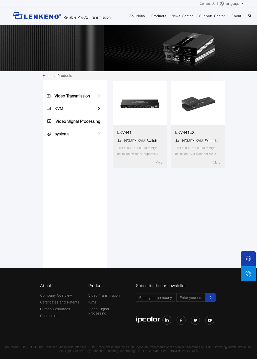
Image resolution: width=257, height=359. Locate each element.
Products (158, 16)
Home (47, 75)
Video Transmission (72, 95)
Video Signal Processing (77, 121)
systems (62, 133)
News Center (182, 16)
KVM (58, 108)
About (236, 16)
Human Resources (55, 309)
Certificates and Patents (59, 302)
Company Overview (56, 295)
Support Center (212, 16)
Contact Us (207, 4)
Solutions (137, 16)
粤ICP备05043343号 (184, 351)
